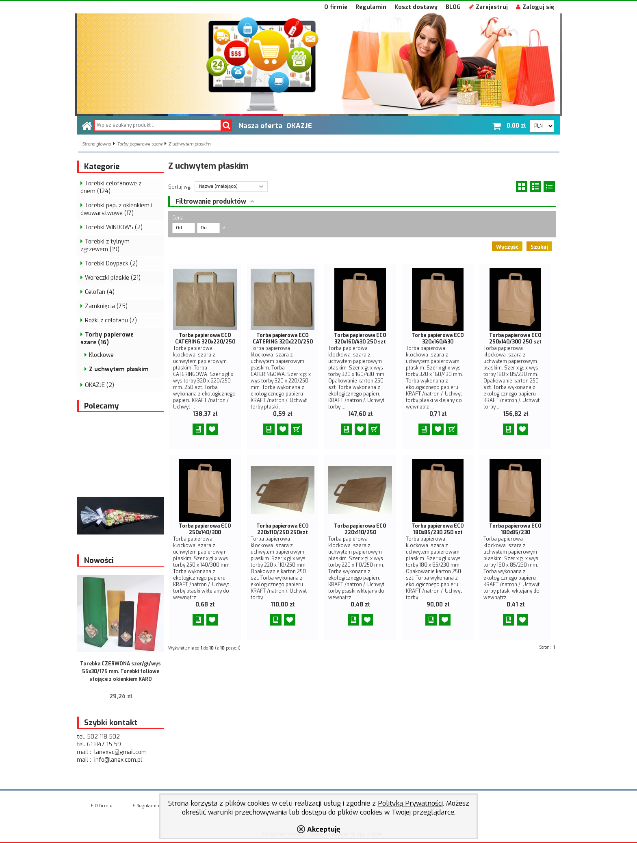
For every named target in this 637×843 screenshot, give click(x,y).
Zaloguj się (535, 7)
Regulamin (370, 7)
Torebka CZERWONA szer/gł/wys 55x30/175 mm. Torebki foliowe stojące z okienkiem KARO (120, 671)
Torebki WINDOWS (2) (114, 227)
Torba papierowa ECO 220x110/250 (360, 529)
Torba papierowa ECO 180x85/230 (515, 529)
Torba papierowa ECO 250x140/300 (205, 529)
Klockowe (101, 355)
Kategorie (101, 167)
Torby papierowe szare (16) (107, 338)
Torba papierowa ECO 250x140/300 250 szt (515, 338)
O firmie (335, 7)
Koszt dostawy (416, 7)
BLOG (453, 7)
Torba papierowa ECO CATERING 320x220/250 (205, 338)
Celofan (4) (100, 292)
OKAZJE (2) (99, 385)
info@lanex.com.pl (118, 760)
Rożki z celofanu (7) (111, 320)
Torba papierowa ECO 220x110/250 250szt (282, 529)
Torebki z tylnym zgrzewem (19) (105, 245)
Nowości (99, 560)
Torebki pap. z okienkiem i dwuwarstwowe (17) (116, 209)
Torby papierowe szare (139, 144)
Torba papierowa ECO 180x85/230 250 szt (438, 529)
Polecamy (101, 406)
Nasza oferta (260, 125)
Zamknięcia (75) (106, 306)
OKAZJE (299, 125)
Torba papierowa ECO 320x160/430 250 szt (360, 338)
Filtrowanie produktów (211, 201)
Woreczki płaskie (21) (113, 278)
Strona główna (96, 144)
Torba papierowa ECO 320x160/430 (438, 338)
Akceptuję (323, 829)
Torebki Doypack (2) (111, 263)
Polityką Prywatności (410, 803)
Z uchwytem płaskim (189, 144)
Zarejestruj (488, 7)
